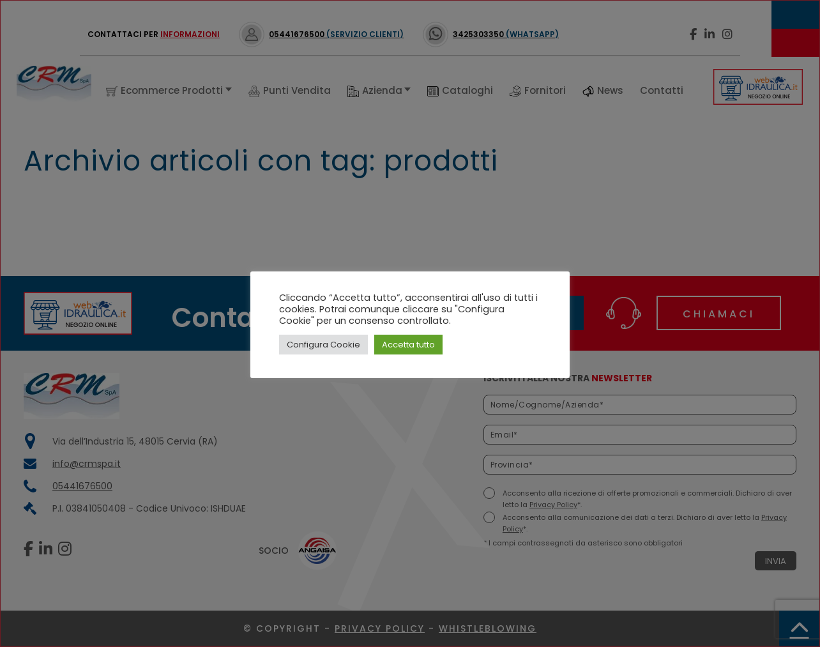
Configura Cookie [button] (323, 345)
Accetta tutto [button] (408, 345)
